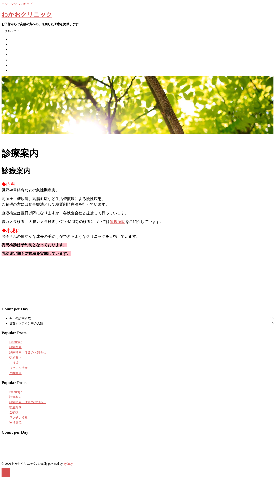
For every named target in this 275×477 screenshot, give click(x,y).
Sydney (68, 463)
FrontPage (15, 342)
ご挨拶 (13, 44)
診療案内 (15, 54)
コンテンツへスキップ (17, 4)
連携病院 (15, 70)
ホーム (13, 39)
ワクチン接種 (18, 49)
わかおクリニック (27, 14)
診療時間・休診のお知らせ (27, 59)
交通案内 (15, 65)
